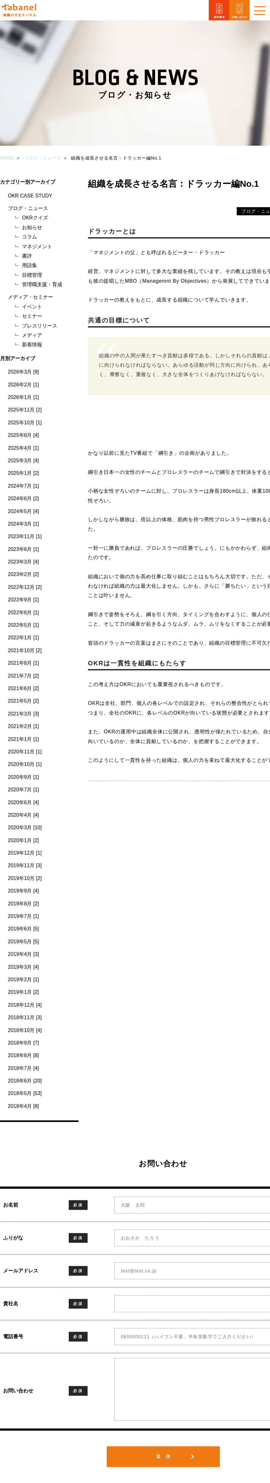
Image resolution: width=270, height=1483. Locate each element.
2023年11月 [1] (25, 536)
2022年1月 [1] (23, 637)
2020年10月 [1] (25, 764)
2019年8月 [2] (23, 903)
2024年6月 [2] (23, 498)
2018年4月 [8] (23, 1106)
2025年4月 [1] (23, 448)
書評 (27, 256)
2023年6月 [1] (23, 549)
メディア (32, 335)
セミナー (32, 316)
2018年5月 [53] (25, 1093)
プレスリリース (39, 325)
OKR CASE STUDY (30, 195)
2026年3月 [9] (23, 372)
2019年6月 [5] (23, 928)
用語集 (29, 265)
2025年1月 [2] (23, 473)
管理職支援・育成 (42, 284)
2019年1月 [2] (23, 992)
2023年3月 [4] (23, 561)
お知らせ (32, 227)
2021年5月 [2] (23, 701)
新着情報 (32, 344)
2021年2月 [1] (23, 726)
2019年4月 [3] (23, 954)
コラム (29, 236)
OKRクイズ (35, 217)
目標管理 (32, 275)
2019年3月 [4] (23, 967)
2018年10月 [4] (25, 1030)
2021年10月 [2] (25, 650)
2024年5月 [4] (23, 511)
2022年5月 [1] (23, 625)
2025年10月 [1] (25, 422)
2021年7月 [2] (23, 676)
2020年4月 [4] (23, 815)
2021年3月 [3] (23, 713)
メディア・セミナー (30, 297)
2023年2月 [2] (23, 574)
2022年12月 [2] (25, 587)
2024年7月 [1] (23, 486)
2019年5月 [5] (23, 941)
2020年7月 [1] (23, 789)
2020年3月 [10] (25, 827)
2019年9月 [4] (23, 890)
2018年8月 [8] (23, 1055)
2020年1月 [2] (23, 840)
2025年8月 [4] (23, 435)
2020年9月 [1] (23, 777)
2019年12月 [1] (25, 853)
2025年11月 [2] (25, 409)
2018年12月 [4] (25, 1005)
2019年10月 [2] (25, 878)
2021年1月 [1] (23, 739)
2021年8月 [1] (23, 663)
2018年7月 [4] (23, 1068)
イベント (32, 306)
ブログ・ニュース (28, 208)
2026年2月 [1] (23, 384)
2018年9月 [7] (23, 1042)
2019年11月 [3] (25, 865)
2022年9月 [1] (23, 599)
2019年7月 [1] (23, 916)
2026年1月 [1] (23, 397)
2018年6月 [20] (25, 1080)
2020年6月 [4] (23, 802)
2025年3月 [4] (23, 460)
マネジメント (37, 246)
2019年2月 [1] (23, 979)
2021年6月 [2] (23, 688)
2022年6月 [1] (23, 612)
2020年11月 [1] (25, 751)
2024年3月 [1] (23, 524)
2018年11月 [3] (25, 1017)
